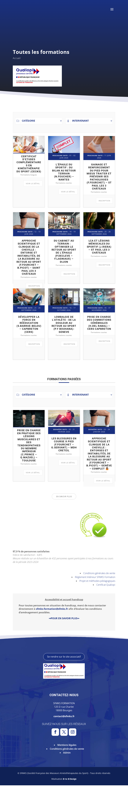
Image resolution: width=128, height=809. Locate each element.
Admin (67, 776)
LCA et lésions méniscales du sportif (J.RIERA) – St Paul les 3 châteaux (99, 246)
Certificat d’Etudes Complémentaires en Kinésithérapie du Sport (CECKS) (29, 164)
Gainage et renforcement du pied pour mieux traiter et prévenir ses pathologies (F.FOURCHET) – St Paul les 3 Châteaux (99, 176)
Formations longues (29, 175)
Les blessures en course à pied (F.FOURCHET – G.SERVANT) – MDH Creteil (64, 444)
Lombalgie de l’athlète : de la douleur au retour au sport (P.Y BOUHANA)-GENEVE (64, 324)
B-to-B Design (69, 802)
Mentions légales (66, 768)
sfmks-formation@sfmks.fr (52, 608)
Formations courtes (64, 183)
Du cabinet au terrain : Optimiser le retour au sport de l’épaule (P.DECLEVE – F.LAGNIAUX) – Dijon (64, 251)
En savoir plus (64, 497)
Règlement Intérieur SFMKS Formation (95, 577)
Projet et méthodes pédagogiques (97, 581)
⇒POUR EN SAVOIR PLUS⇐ (64, 618)
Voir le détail (33, 183)
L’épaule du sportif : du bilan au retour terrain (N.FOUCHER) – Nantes (64, 172)
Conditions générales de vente (99, 573)
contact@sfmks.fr (64, 740)
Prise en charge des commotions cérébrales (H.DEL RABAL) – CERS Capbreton (99, 322)
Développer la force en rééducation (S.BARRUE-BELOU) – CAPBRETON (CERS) (29, 324)
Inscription (104, 201)
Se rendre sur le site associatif (64, 680)
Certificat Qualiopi (105, 584)
